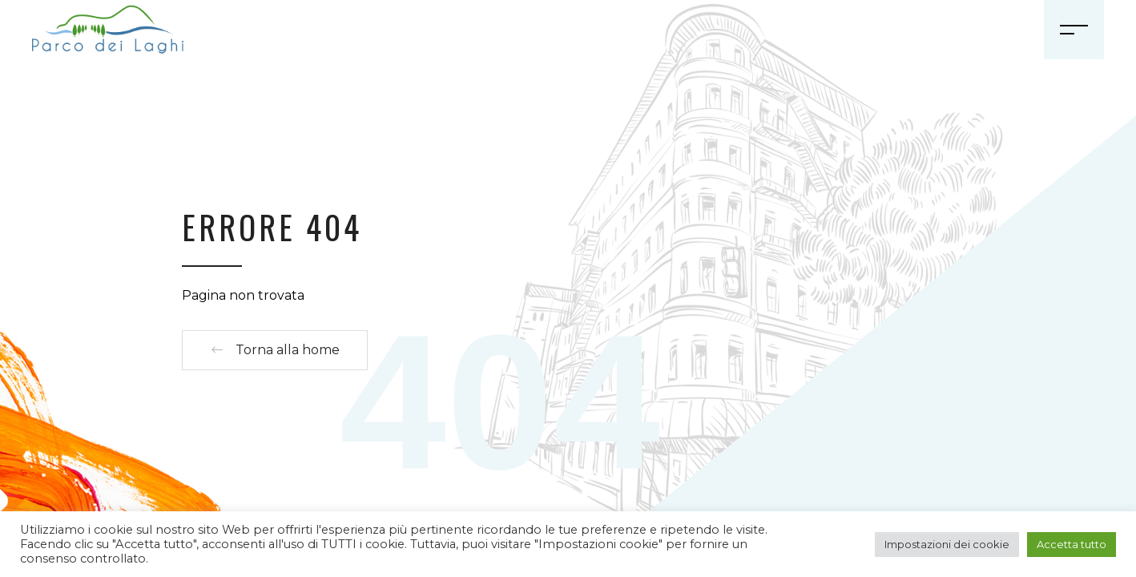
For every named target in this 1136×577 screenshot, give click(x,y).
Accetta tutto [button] (1071, 544)
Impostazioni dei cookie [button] (946, 544)
